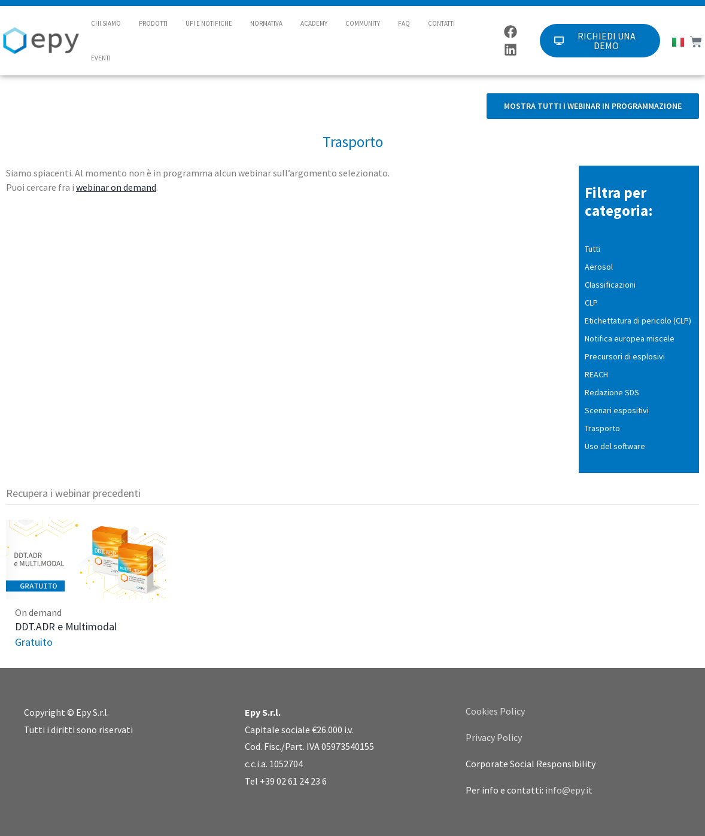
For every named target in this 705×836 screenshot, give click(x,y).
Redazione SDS (612, 392)
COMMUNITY (362, 23)
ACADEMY (313, 23)
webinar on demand (116, 187)
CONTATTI (441, 23)
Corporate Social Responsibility (530, 764)
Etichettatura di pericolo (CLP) (638, 320)
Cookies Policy (495, 711)
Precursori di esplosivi (625, 356)
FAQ (404, 23)
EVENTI (101, 58)
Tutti (592, 248)
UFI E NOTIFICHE (209, 23)
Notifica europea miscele (629, 338)
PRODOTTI (153, 23)
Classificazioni (610, 284)
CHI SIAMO (106, 23)
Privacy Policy (494, 737)
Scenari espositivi (617, 410)
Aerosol (599, 266)
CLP (591, 302)
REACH (596, 374)
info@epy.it (568, 790)
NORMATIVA (266, 23)
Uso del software (615, 446)
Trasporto (602, 428)
